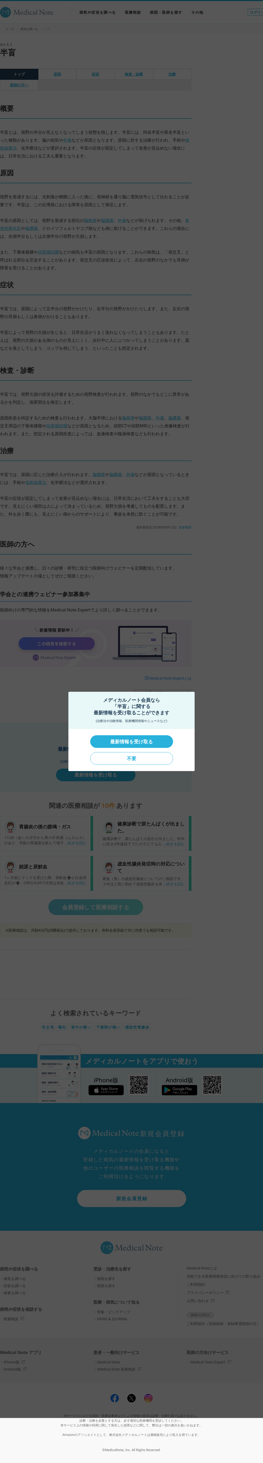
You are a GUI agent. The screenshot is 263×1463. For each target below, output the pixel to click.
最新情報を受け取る (131, 741)
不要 (131, 758)
